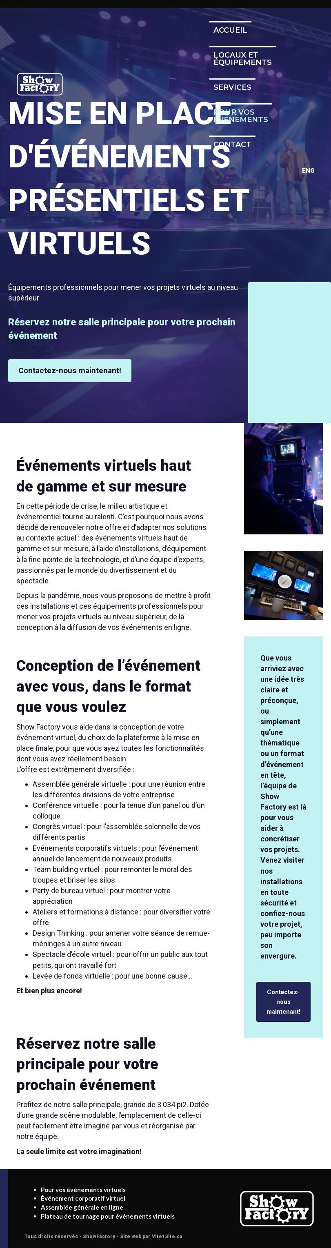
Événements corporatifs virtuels (85, 848)
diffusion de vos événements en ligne (128, 627)
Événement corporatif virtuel (83, 1198)
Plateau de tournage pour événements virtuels (108, 1216)
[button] (69, 370)
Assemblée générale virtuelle (80, 784)
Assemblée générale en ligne (82, 1207)
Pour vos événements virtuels (83, 1189)
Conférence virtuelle (66, 805)
